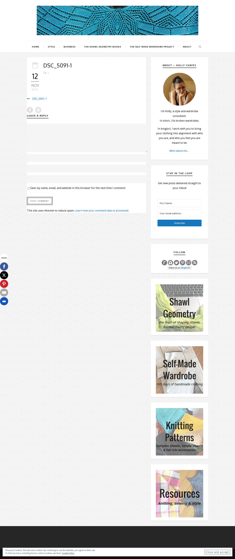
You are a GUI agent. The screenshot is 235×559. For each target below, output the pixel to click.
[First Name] (179, 203)
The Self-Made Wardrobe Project (152, 46)
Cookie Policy (68, 553)
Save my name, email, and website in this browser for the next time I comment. (78, 188)
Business (69, 46)
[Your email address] (179, 213)
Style (51, 46)
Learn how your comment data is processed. (102, 210)
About (187, 46)
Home (35, 46)
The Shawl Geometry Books (102, 46)
